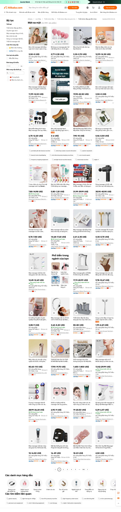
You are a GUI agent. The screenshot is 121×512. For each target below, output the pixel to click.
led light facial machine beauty (61, 159)
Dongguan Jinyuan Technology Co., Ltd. (104, 331)
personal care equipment (15, 503)
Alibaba (30, 19)
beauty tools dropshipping (37, 155)
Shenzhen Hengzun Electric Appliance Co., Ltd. (38, 199)
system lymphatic (86, 151)
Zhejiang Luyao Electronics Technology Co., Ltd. (38, 333)
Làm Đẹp (38, 19)
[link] (118, 493)
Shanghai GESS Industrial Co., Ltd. (82, 331)
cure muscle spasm (83, 155)
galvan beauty (12, 498)
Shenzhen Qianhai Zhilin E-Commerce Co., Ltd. (104, 419)
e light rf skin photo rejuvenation (71, 503)
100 (83, 469)
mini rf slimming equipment (35, 503)
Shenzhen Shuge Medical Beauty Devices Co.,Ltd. (82, 102)
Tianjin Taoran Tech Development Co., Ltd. (104, 243)
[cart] (93, 8)
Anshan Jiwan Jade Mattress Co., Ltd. (38, 60)
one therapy (52, 503)
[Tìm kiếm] (73, 7)
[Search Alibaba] (46, 8)
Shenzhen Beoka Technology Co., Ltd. (104, 197)
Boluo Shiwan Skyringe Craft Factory (60, 197)
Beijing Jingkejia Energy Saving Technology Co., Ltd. (60, 332)
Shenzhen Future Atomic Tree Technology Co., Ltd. (82, 203)
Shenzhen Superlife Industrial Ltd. (82, 143)
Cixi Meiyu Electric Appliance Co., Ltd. (82, 60)
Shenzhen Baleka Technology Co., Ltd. (38, 459)
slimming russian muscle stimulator (65, 151)
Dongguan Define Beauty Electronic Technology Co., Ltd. (104, 60)
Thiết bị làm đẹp (49, 19)
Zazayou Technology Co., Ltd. (38, 373)
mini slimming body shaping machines (61, 155)
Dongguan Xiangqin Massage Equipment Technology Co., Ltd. (60, 60)
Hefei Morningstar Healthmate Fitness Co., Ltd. (82, 374)
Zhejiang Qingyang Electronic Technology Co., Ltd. (38, 143)
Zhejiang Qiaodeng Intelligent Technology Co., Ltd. (104, 459)
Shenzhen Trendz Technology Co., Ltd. (38, 419)
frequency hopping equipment (38, 159)
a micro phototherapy (105, 498)
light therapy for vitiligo (28, 498)
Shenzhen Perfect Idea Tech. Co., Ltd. (60, 461)
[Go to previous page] (55, 469)
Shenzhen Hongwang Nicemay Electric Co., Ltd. (60, 373)
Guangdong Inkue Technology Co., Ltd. (38, 245)
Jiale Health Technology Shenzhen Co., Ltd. (60, 246)
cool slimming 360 (88, 498)
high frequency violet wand (69, 498)
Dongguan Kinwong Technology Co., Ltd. (82, 245)
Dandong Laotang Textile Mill (104, 143)
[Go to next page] (87, 469)
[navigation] (15, 244)
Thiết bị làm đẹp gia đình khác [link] (87, 19)
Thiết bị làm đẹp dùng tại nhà (66, 19)
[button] (65, 7)
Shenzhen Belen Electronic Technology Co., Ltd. (82, 291)
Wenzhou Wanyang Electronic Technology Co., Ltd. (104, 286)
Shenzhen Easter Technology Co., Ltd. (60, 143)
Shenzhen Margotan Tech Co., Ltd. (60, 416)
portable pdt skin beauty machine (39, 151)
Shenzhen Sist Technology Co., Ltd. (38, 289)
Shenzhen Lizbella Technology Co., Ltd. (82, 416)
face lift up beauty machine (48, 498)
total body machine (81, 159)
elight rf (95, 159)
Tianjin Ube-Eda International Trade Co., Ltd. (82, 459)
